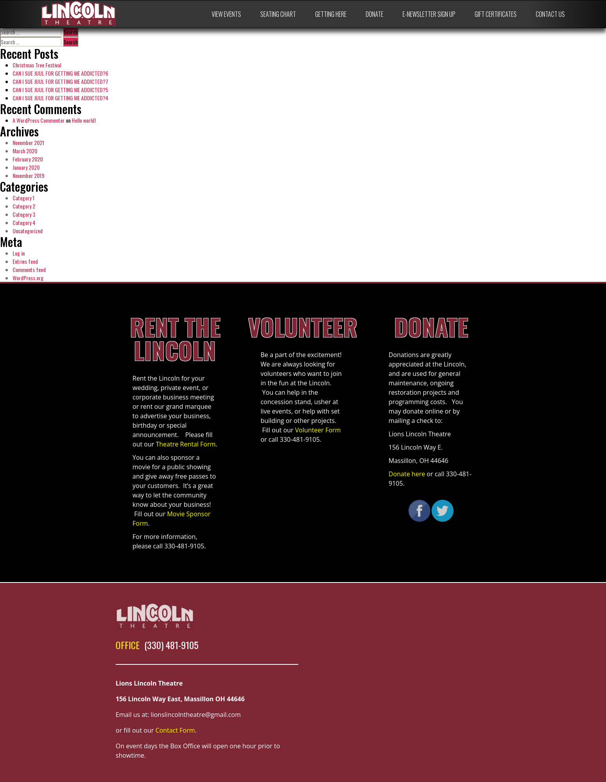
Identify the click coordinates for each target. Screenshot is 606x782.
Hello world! (84, 120)
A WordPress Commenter (39, 120)
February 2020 (28, 159)
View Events (226, 14)
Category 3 (24, 214)
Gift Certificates (496, 14)
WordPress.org (28, 278)
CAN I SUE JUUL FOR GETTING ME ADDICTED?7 (60, 81)
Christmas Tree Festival (37, 65)
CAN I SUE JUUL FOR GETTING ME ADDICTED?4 (60, 98)
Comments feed (29, 269)
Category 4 (24, 222)
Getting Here (331, 14)
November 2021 (28, 142)
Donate (374, 14)
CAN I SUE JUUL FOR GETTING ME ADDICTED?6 (60, 73)
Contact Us (550, 14)
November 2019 (28, 175)
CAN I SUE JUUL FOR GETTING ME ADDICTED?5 (60, 89)
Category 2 (24, 206)
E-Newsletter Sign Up (429, 14)
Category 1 (23, 198)
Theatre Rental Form (186, 444)
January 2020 (26, 167)
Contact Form (175, 730)
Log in (19, 253)
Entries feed (25, 261)
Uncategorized (28, 231)
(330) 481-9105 (171, 645)
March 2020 (25, 151)
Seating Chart (278, 14)
